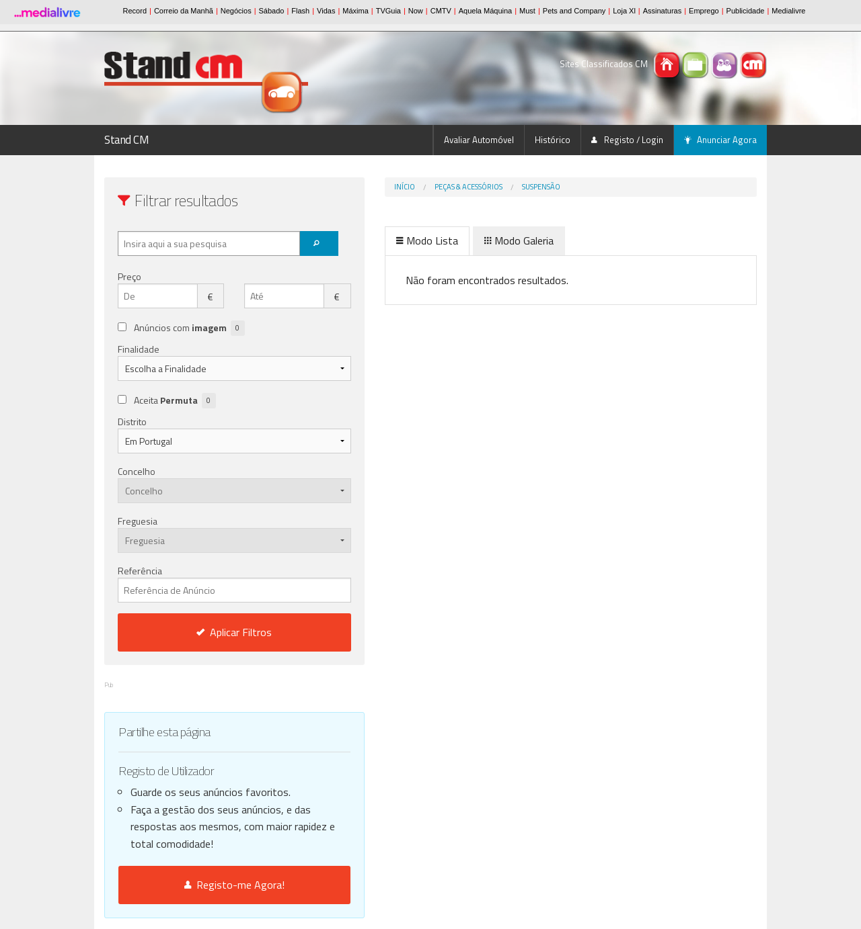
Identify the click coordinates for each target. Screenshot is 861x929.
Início (348, 186)
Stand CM (126, 139)
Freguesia (137, 521)
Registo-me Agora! (206, 885)
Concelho (136, 471)
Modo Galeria (462, 240)
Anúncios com (189, 328)
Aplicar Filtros (206, 632)
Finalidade (138, 349)
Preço (129, 276)
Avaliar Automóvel (479, 139)
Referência (206, 583)
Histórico (552, 139)
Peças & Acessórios (412, 186)
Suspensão (484, 186)
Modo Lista (371, 240)
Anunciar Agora (720, 139)
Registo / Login (627, 139)
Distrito (132, 421)
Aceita (175, 400)
